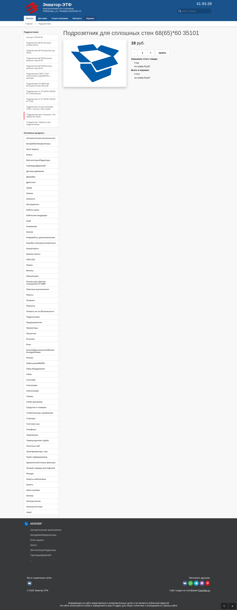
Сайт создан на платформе (190, 590)
